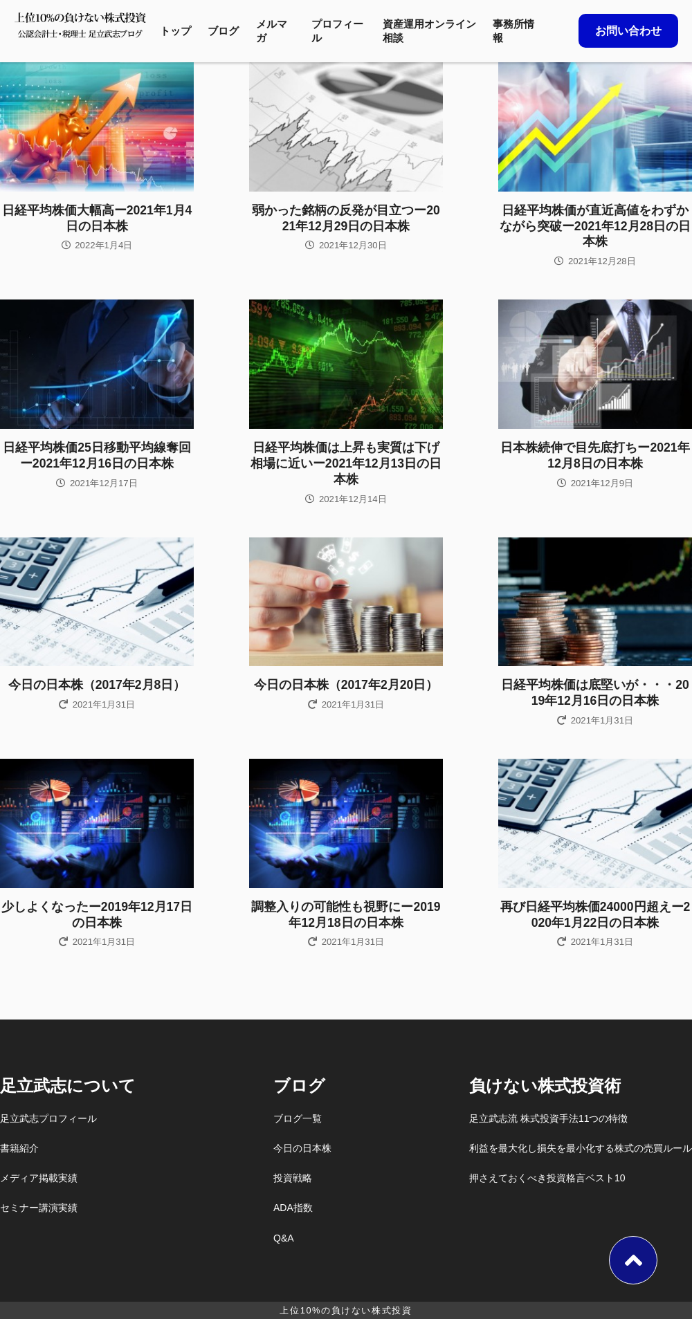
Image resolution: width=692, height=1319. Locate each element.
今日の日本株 (302, 1148)
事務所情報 (513, 31)
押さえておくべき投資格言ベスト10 (547, 1177)
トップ (175, 31)
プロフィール (337, 31)
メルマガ (271, 31)
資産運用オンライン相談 (429, 31)
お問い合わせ (628, 31)
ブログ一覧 (297, 1118)
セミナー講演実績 (39, 1207)
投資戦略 (292, 1177)
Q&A (283, 1238)
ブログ (223, 31)
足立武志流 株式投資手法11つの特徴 (548, 1118)
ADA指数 (293, 1207)
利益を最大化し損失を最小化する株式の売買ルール (580, 1148)
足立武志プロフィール (48, 1118)
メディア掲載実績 (39, 1177)
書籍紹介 (19, 1148)
